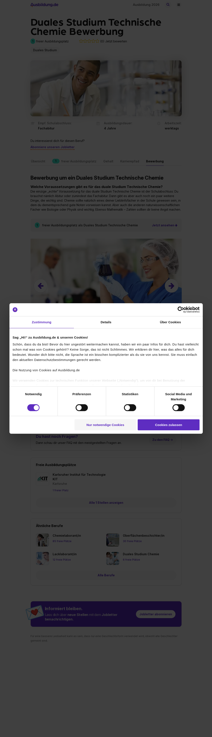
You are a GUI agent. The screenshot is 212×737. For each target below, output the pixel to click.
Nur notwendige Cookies (105, 425)
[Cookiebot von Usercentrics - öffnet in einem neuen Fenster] (181, 309)
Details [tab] (106, 322)
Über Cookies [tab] (170, 322)
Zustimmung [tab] (41, 322)
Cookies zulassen (168, 425)
